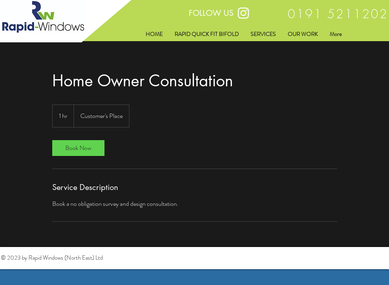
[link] (78, 148)
